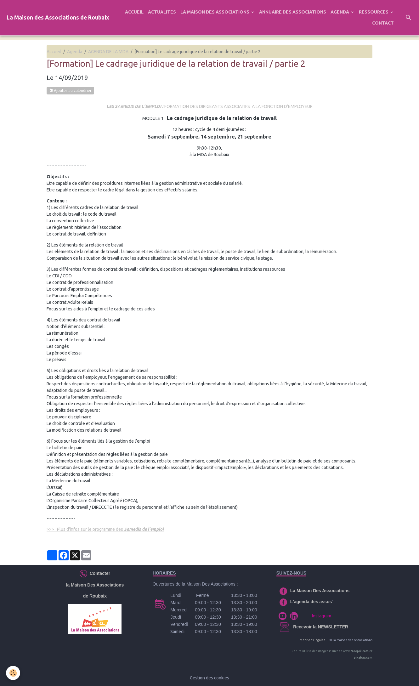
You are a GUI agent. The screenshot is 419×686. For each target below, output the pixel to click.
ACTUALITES (162, 11)
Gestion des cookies (209, 677)
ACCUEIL (134, 11)
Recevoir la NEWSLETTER (320, 626)
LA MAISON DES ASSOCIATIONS (215, 11)
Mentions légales (312, 640)
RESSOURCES (374, 11)
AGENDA (340, 11)
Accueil (54, 51)
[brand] (57, 17)
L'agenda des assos (311, 601)
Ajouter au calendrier (70, 90)
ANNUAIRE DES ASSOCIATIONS (292, 11)
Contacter (98, 573)
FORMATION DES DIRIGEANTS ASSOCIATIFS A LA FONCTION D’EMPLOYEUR (209, 106)
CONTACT (383, 23)
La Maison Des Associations (320, 590)
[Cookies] (13, 673)
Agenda (74, 51)
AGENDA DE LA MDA (108, 51)
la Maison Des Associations (95, 584)
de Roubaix (95, 595)
